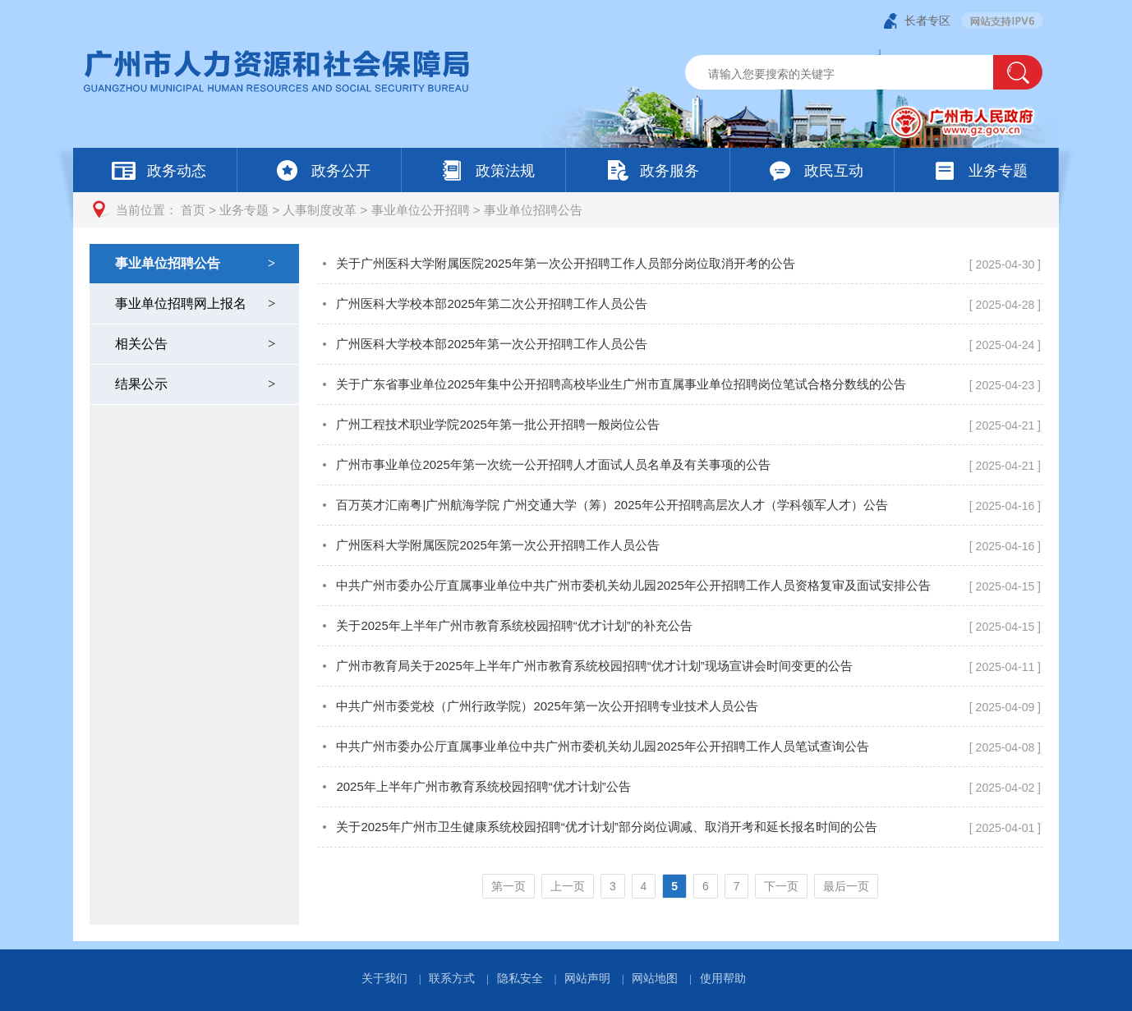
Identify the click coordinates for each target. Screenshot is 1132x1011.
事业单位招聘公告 (533, 210)
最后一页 (846, 886)
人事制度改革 (320, 210)
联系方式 (452, 978)
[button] (1017, 72)
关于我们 (384, 978)
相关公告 (196, 344)
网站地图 (655, 978)
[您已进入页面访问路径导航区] (566, 209)
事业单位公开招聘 (420, 210)
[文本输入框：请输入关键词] (853, 74)
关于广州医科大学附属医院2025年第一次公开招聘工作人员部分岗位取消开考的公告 (565, 263)
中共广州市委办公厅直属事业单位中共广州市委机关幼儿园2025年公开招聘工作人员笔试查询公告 (602, 746)
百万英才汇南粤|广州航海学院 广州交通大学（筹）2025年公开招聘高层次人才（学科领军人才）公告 (611, 505)
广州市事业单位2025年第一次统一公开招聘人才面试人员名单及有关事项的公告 (553, 464)
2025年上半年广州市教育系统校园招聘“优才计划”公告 (483, 786)
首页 (193, 210)
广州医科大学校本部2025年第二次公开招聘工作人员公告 (491, 303)
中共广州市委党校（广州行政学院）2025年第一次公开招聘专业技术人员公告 (546, 706)
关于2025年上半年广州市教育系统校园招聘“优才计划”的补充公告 (514, 625)
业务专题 (244, 210)
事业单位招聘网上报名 (196, 303)
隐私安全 (520, 978)
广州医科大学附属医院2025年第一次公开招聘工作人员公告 (497, 545)
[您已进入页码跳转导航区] (680, 886)
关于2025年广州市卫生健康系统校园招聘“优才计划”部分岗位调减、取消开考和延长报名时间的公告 (606, 827)
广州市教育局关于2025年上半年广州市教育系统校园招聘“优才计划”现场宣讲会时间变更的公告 (594, 666)
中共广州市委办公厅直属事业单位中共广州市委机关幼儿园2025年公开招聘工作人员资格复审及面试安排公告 (633, 585)
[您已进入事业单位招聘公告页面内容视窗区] (680, 584)
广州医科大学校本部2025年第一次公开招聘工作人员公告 (491, 344)
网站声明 (587, 978)
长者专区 (927, 20)
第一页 (508, 886)
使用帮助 (723, 978)
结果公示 (196, 384)
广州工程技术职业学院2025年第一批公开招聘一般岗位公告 (497, 424)
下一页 (781, 886)
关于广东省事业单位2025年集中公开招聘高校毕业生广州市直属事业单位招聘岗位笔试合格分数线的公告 (620, 384)
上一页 (567, 886)
